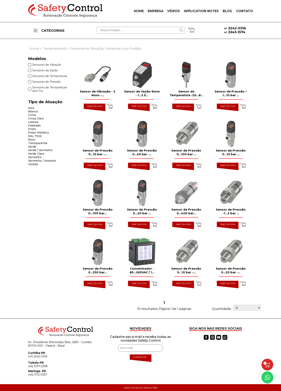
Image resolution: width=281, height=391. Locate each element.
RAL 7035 (35, 136)
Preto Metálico (38, 132)
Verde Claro (36, 153)
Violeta (33, 164)
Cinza (32, 115)
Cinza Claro (36, 118)
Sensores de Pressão (44, 81)
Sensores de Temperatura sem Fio (47, 89)
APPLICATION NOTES (201, 11)
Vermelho (35, 157)
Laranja (33, 122)
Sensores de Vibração (44, 64)
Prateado (34, 125)
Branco (33, 111)
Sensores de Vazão (43, 70)
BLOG (227, 11)
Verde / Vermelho (40, 150)
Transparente (37, 143)
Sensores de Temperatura (47, 76)
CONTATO (244, 11)
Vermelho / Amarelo (42, 160)
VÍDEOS (173, 11)
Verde (32, 146)
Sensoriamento (55, 48)
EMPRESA (155, 11)
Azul (31, 108)
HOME (139, 11)
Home (34, 48)
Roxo (31, 139)
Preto (32, 129)
